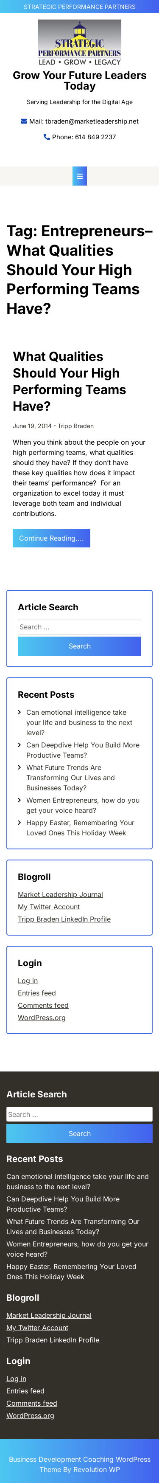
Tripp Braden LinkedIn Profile (64, 919)
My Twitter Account (49, 906)
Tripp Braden (76, 425)
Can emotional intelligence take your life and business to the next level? (79, 722)
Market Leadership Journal (60, 894)
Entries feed (37, 993)
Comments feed (43, 1005)
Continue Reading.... (51, 538)
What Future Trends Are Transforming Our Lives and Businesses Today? (70, 777)
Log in (28, 980)
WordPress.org (42, 1017)
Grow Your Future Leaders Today (80, 80)
